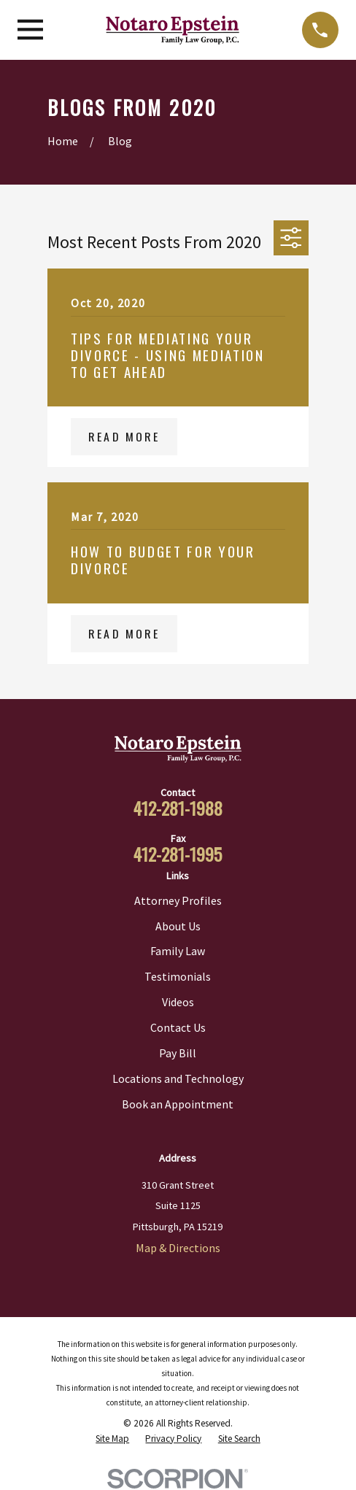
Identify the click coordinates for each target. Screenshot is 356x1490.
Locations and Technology (178, 1078)
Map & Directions (178, 1247)
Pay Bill (177, 1053)
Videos (178, 1002)
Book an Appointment (177, 1104)
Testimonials (177, 976)
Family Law (177, 950)
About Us (178, 926)
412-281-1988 (178, 808)
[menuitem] (112, 1439)
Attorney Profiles (178, 900)
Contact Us (178, 1027)
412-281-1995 (178, 854)
